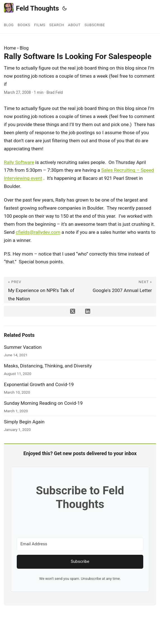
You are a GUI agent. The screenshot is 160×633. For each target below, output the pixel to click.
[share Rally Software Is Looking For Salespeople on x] (72, 311)
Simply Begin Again (24, 422)
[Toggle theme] (64, 8)
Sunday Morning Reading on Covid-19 (43, 403)
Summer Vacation (23, 347)
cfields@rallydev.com (38, 232)
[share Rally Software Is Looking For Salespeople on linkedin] (88, 311)
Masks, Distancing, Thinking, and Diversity (48, 366)
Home (10, 48)
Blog (24, 48)
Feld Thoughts (31, 8)
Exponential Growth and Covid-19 (39, 384)
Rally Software (19, 162)
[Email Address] (80, 544)
